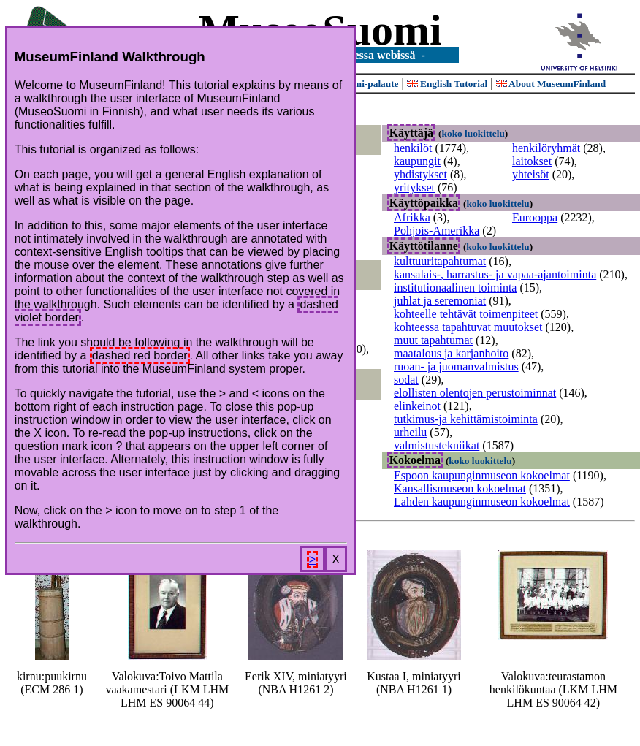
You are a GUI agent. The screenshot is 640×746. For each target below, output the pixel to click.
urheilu (410, 432)
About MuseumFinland (551, 83)
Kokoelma (415, 460)
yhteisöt (530, 174)
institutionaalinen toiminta (455, 287)
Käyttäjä (411, 132)
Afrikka (412, 217)
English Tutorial (447, 83)
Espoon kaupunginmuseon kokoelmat (482, 475)
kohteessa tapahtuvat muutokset (468, 327)
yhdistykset (420, 174)
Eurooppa (534, 217)
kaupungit (417, 161)
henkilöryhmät (546, 148)
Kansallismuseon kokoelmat (460, 488)
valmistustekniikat (436, 445)
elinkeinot (417, 406)
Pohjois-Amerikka (436, 230)
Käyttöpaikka (423, 203)
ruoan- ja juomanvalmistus (456, 366)
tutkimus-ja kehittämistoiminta (466, 419)
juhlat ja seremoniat (440, 300)
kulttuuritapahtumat (440, 261)
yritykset (414, 187)
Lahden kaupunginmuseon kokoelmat (482, 501)
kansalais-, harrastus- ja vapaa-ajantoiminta (495, 274)
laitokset (532, 161)
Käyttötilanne (423, 246)
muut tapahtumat (433, 340)
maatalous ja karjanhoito (451, 353)
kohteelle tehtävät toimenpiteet (466, 314)
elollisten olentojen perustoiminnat (475, 393)
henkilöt (413, 148)
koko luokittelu (473, 133)
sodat (406, 379)
